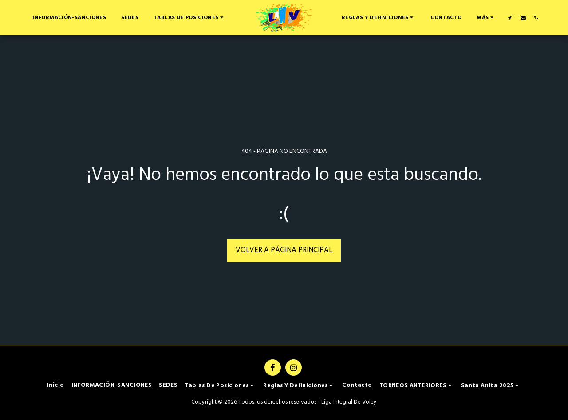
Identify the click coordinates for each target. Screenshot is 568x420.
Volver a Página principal (284, 250)
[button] (189, 17)
